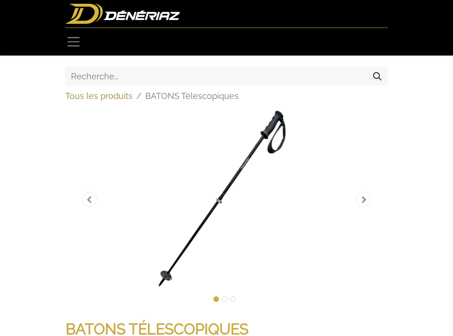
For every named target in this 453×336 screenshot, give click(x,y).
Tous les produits (99, 96)
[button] (89, 199)
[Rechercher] (377, 76)
